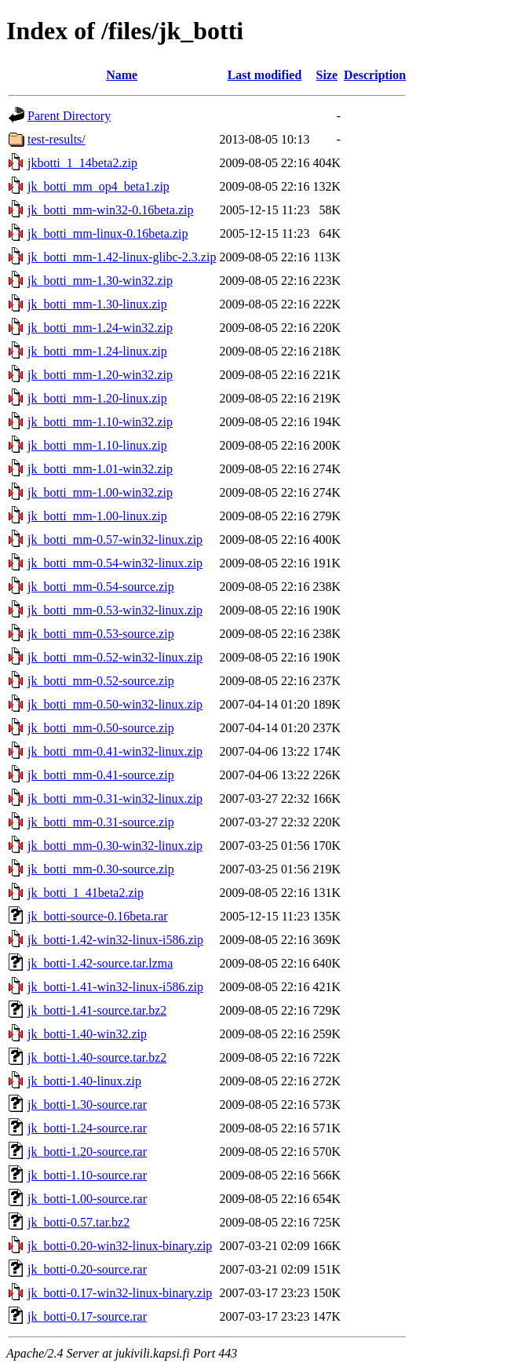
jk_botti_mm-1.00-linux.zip (97, 516)
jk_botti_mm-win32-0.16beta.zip (110, 210)
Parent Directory (69, 115)
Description (375, 75)
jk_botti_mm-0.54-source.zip (100, 586)
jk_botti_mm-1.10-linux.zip (97, 445)
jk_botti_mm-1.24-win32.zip (100, 327)
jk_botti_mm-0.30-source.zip (100, 869)
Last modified (265, 75)
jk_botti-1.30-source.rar (87, 1104)
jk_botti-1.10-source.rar (87, 1175)
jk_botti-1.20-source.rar (87, 1151)
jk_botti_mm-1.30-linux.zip (97, 304)
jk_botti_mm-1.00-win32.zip (100, 492)
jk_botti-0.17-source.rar (87, 1316)
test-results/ (56, 139)
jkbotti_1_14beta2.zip (82, 163)
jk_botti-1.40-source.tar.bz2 (96, 1057)
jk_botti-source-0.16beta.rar (97, 916)
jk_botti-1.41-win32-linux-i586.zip (115, 986)
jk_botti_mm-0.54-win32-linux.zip (114, 563)
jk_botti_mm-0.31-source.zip (100, 822)
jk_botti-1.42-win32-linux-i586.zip (115, 939)
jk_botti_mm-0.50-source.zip (100, 728)
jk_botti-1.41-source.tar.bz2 (96, 1010)
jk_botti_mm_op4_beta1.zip (98, 186)
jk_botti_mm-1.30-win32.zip (100, 280)
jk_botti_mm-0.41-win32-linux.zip (114, 751)
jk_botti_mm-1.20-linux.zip (97, 398)
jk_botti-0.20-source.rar (87, 1269)
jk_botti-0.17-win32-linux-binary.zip (119, 1293)
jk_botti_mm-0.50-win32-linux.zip (114, 704)
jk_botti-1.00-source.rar (87, 1198)
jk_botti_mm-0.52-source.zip (100, 680)
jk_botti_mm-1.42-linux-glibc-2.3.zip (121, 257)
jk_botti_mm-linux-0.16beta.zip (107, 233)
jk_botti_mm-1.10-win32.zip (100, 421)
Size (327, 75)
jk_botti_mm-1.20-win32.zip (100, 374)
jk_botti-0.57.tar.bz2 (78, 1222)
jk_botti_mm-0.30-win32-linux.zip (114, 845)
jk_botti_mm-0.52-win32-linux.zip (114, 657)
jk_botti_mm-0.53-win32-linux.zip (114, 610)
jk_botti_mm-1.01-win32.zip (100, 469)
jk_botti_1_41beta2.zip (85, 892)
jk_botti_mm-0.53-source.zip (100, 633)
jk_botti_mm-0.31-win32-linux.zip (114, 798)
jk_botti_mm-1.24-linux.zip (97, 351)
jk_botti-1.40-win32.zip (87, 1034)
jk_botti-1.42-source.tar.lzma (100, 963)
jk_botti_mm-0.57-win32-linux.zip (114, 539)
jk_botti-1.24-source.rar (87, 1128)
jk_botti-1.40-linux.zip (84, 1081)
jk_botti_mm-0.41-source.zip (100, 775)
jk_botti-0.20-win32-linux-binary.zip (119, 1245)
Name (121, 75)
